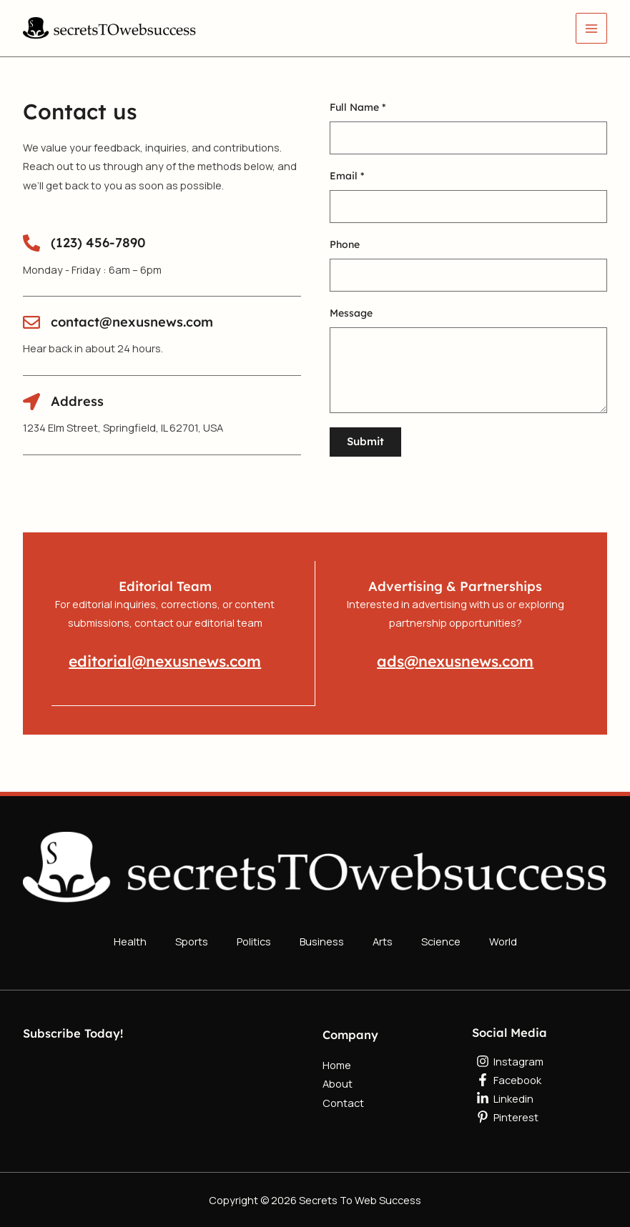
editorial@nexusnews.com (165, 661)
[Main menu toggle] (591, 28)
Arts (383, 937)
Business (322, 937)
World (503, 937)
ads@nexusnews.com (455, 661)
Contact (343, 1095)
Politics (254, 937)
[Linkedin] (539, 1091)
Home (337, 1057)
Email (347, 175)
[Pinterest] (539, 1109)
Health (130, 937)
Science (441, 937)
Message (351, 313)
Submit (365, 441)
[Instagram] (539, 1054)
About (338, 1076)
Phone (345, 244)
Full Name (357, 107)
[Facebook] (539, 1072)
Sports (191, 937)
